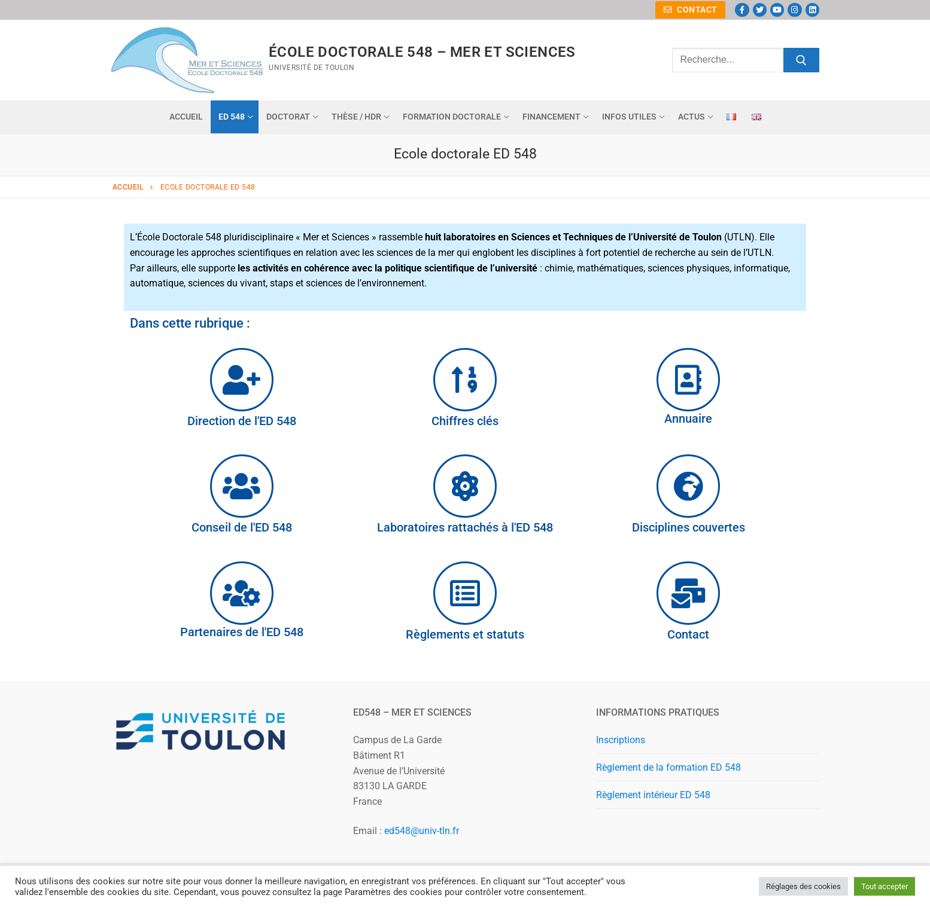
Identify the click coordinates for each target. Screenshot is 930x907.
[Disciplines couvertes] (688, 486)
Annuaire (688, 418)
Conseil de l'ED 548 (242, 527)
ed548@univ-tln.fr (421, 830)
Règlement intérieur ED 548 (653, 795)
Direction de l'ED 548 (241, 421)
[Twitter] (760, 10)
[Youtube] (777, 10)
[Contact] (688, 593)
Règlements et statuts (465, 634)
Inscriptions (620, 740)
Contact (691, 9)
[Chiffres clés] (465, 379)
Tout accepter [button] (884, 886)
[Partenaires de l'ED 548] (241, 593)
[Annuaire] (688, 379)
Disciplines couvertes (688, 527)
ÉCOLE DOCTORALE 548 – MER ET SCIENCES (422, 52)
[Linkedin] (812, 10)
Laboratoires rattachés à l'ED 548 (465, 527)
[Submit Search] (801, 60)
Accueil (128, 187)
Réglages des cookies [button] (803, 886)
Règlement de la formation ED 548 (668, 767)
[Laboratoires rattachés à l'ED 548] (465, 486)
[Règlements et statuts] (465, 593)
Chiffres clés (465, 421)
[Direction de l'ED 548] (241, 379)
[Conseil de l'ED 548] (241, 486)
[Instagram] (794, 10)
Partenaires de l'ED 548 (241, 632)
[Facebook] (742, 10)
